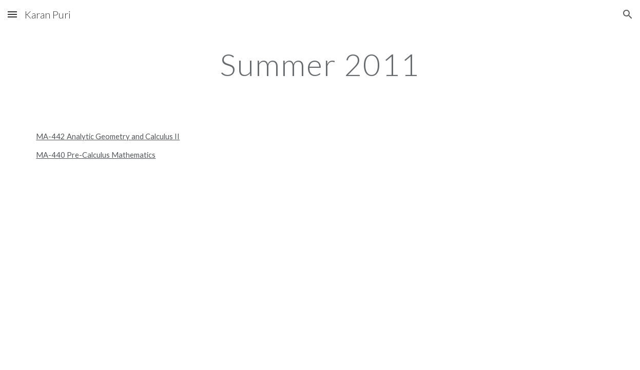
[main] (320, 64)
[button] (12, 14)
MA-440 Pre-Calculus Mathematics (96, 155)
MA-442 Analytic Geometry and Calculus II (108, 136)
